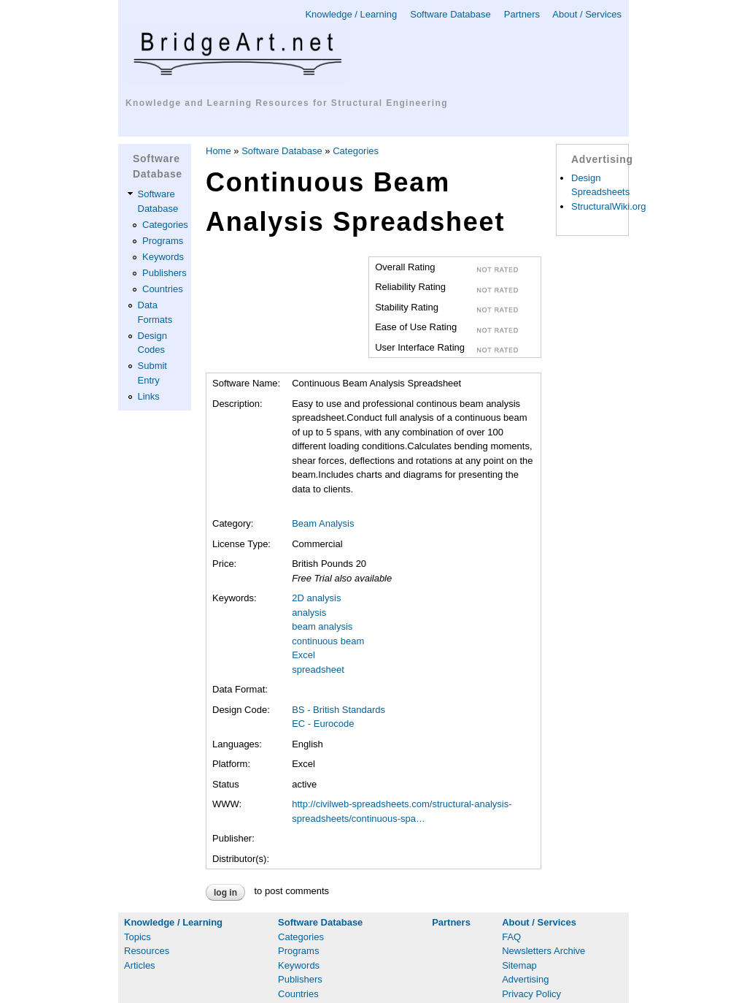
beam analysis (322, 626)
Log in (225, 893)
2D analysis (316, 597)
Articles (139, 965)
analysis (309, 612)
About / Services (587, 14)
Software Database (450, 14)
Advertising (525, 979)
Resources (146, 950)
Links (149, 396)
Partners (522, 14)
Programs (162, 240)
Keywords (163, 256)
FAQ (511, 936)
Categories (165, 224)
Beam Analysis (323, 523)
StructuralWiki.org (608, 206)
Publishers (164, 272)
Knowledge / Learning (351, 14)
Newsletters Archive (543, 950)
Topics (137, 936)
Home (218, 150)
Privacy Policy (531, 993)
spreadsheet (318, 669)
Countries (162, 288)
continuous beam (328, 641)
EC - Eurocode (323, 723)
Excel (303, 654)
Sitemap (519, 965)
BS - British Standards (338, 709)
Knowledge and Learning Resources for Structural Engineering (286, 103)
